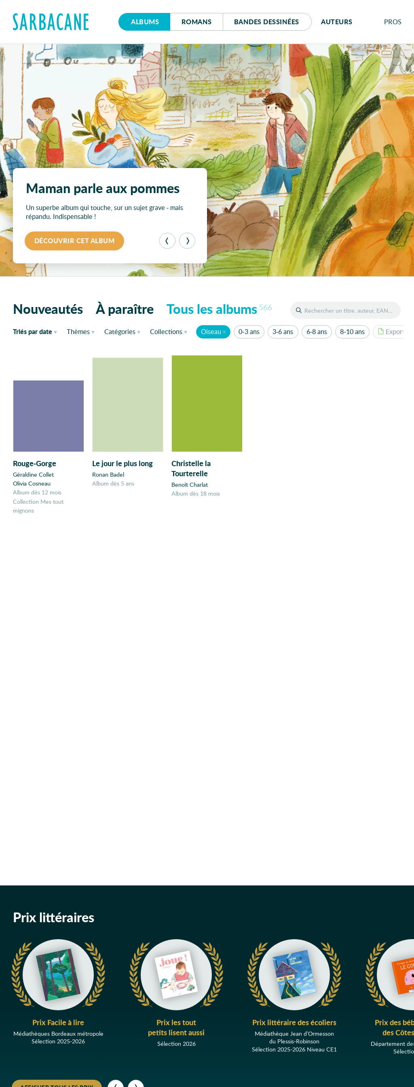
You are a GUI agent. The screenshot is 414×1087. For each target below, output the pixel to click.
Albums (145, 21)
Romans (197, 21)
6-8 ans (316, 331)
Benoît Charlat (189, 484)
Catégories (119, 331)
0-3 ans (249, 331)
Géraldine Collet (33, 474)
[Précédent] (167, 241)
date (36, 331)
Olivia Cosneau (32, 483)
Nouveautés (48, 308)
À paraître (125, 308)
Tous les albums (219, 308)
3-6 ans (282, 331)
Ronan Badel (108, 474)
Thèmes (78, 331)
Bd (266, 21)
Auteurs (337, 21)
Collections (166, 331)
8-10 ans (352, 331)
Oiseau (211, 331)
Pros (393, 21)
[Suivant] (187, 241)
